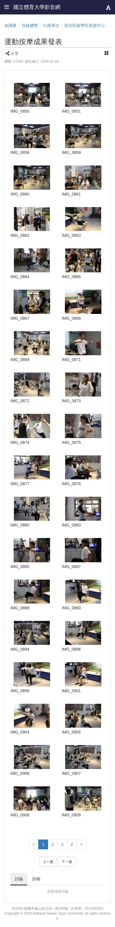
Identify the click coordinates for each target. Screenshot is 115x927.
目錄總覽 (30, 25)
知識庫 (10, 25)
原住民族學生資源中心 (84, 25)
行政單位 (51, 25)
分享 (14, 53)
